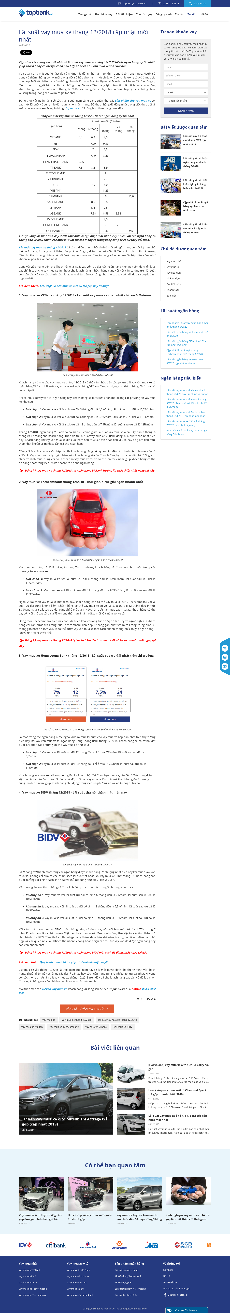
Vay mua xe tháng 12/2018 (77, 1019)
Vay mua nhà (174, 261)
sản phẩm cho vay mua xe (133, 100)
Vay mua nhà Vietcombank (32, 1294)
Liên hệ (166, 1276)
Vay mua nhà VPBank (29, 1269)
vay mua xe (48, 1019)
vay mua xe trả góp (32, 1026)
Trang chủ (84, 14)
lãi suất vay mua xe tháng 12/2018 (117, 1019)
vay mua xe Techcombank (64, 1026)
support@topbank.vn (132, 3)
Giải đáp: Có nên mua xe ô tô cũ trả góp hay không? (74, 286)
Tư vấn (192, 14)
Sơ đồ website (170, 1282)
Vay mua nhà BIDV (28, 1282)
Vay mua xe (173, 267)
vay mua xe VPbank (96, 1026)
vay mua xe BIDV (123, 1026)
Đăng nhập (197, 3)
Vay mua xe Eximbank (78, 1276)
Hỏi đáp (204, 14)
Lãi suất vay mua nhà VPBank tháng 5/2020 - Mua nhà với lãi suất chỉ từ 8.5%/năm (186, 403)
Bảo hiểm (172, 295)
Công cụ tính (164, 14)
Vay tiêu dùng (174, 272)
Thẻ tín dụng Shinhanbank (128, 1276)
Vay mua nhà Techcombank (33, 1288)
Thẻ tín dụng (144, 14)
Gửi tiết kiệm (124, 14)
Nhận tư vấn (186, 111)
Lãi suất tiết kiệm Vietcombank (130, 1288)
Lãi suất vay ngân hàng (126, 1269)
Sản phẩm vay (103, 14)
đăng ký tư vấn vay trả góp (87, 1009)
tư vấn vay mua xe (54, 989)
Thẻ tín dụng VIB (123, 1282)
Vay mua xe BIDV (75, 1288)
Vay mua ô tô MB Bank (78, 1269)
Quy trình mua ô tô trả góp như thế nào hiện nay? (73, 962)
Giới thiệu (168, 1269)
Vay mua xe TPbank (77, 1282)
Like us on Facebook (175, 1295)
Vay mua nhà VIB (27, 1276)
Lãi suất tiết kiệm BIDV (126, 1294)
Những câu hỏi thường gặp (176, 1288)
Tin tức (179, 14)
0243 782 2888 (169, 3)
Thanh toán (173, 289)
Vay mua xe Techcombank (80, 1294)
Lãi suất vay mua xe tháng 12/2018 (42, 247)
